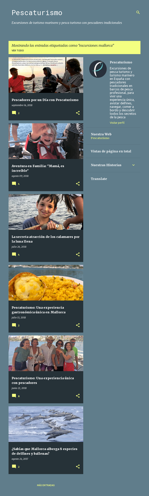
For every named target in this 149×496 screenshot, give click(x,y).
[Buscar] (138, 12)
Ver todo (18, 50)
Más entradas (46, 485)
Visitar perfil (117, 122)
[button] (77, 113)
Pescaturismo (37, 12)
